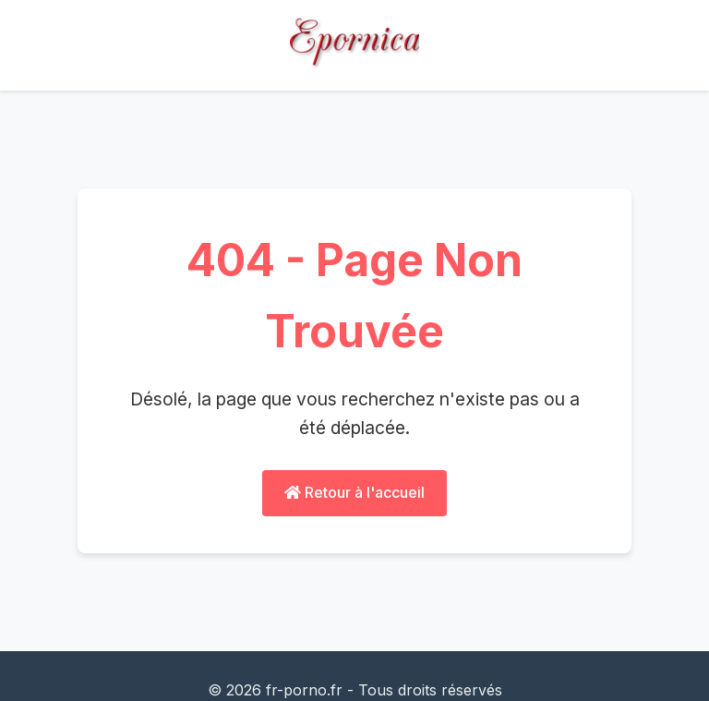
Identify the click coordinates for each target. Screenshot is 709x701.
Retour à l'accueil (354, 492)
